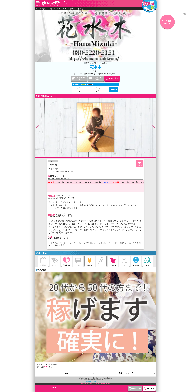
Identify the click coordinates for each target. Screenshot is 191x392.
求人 (147, 261)
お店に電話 (114, 78)
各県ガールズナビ (126, 373)
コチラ (46, 367)
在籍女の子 (66, 261)
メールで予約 (80, 79)
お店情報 (136, 261)
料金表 (114, 90)
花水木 (95, 67)
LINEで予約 (97, 79)
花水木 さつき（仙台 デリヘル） (51, 5)
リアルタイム (113, 261)
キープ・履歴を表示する (167, 22)
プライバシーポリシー (98, 381)
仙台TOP (65, 373)
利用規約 (88, 381)
